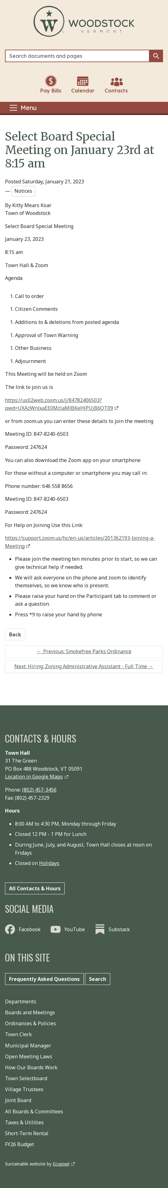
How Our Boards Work (31, 1067)
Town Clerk (18, 1034)
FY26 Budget (19, 1144)
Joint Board (18, 1100)
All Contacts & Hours (35, 888)
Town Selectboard (26, 1078)
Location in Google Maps (34, 776)
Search (97, 979)
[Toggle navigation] (23, 108)
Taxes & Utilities (24, 1122)
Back (15, 634)
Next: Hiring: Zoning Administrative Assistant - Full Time (83, 666)
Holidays (49, 863)
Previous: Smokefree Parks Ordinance (84, 651)
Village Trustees (24, 1089)
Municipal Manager (28, 1045)
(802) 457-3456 (39, 789)
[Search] (77, 56)
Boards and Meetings (30, 1012)
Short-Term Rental (26, 1133)
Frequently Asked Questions (44, 979)
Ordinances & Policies (30, 1023)
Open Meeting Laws (28, 1056)
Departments (20, 1001)
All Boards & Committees (34, 1111)
